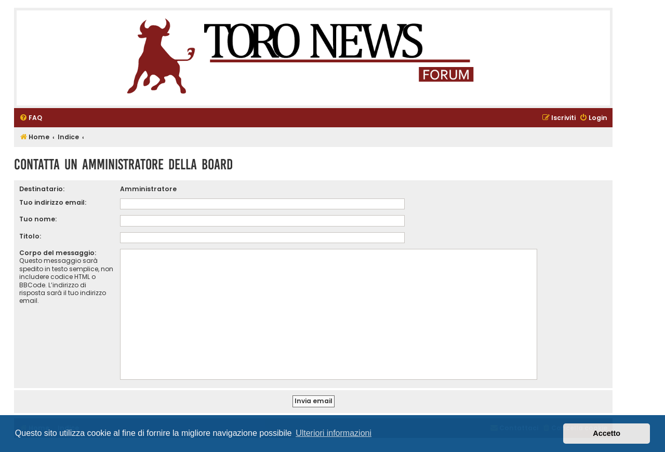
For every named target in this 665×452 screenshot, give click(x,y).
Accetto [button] (606, 433)
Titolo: (30, 236)
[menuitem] (30, 118)
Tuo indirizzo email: (52, 202)
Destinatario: (41, 188)
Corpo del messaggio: (57, 252)
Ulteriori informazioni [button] (333, 433)
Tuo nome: (38, 219)
